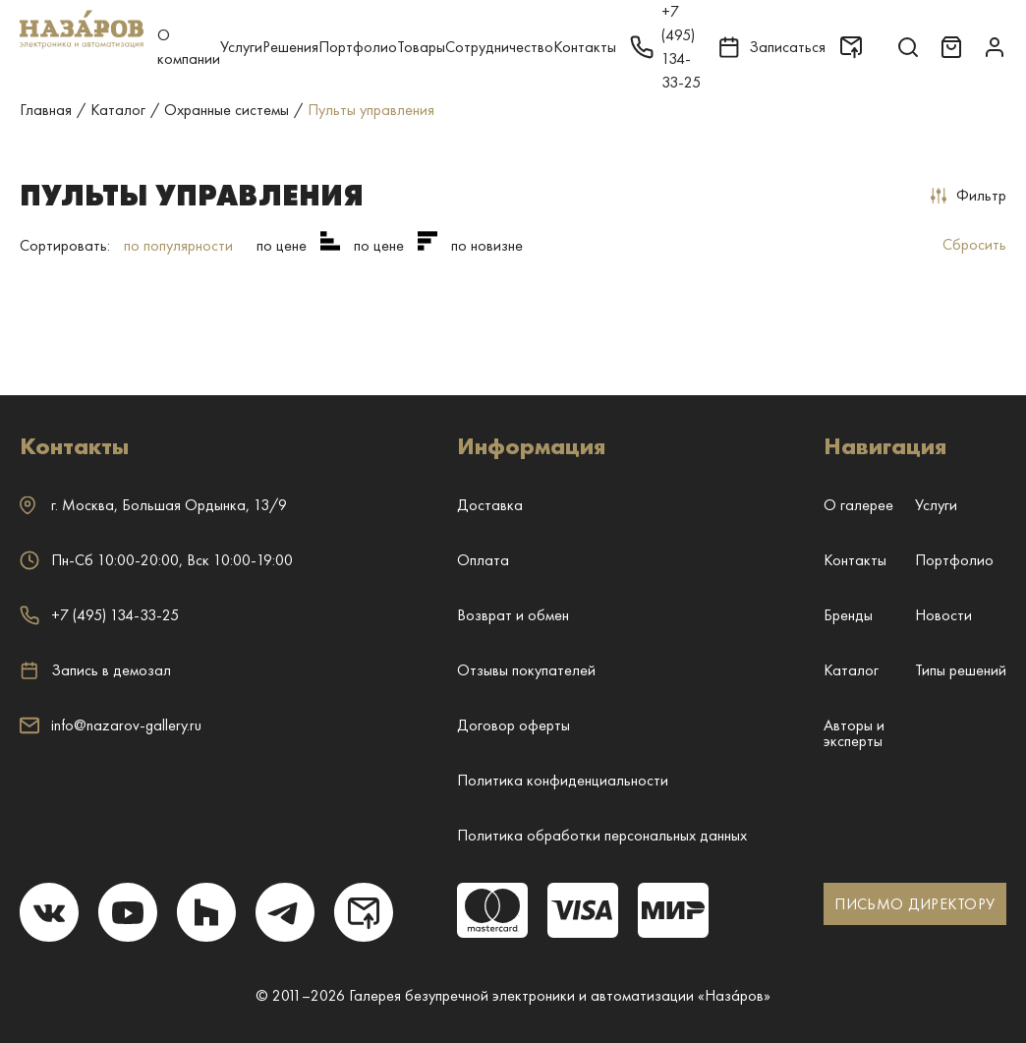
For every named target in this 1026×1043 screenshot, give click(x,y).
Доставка (490, 504)
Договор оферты (513, 725)
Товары (421, 46)
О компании (188, 47)
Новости (943, 615)
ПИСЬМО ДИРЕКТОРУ (914, 904)
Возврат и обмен (513, 615)
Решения (290, 46)
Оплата (483, 560)
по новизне (487, 245)
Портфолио (357, 46)
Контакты (584, 46)
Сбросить (974, 244)
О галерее (858, 504)
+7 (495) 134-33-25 (99, 615)
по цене (281, 245)
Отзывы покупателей (526, 670)
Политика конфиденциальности (562, 780)
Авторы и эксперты (854, 733)
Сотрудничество (499, 46)
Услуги (241, 46)
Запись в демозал (95, 670)
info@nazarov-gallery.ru (110, 725)
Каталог (851, 670)
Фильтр (968, 195)
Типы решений (960, 670)
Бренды (848, 615)
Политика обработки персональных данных (602, 835)
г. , (153, 504)
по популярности (178, 245)
